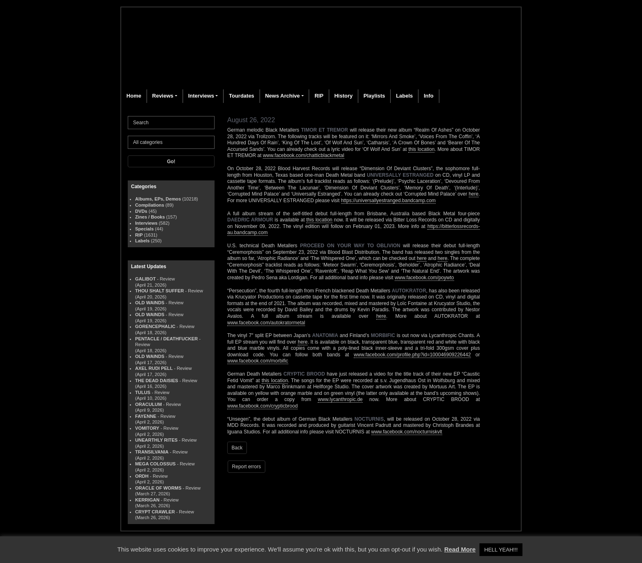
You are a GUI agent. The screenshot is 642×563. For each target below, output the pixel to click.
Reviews (163, 96)
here (474, 194)
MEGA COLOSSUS (155, 463)
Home (134, 96)
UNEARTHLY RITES (156, 440)
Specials (144, 228)
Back (237, 448)
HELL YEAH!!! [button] (501, 550)
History (343, 96)
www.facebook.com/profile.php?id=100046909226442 (412, 355)
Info (429, 96)
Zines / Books (150, 216)
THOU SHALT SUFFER (159, 290)
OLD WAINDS (149, 302)
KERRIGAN (147, 499)
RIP (318, 96)
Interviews (201, 96)
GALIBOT (145, 278)
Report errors (246, 467)
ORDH (142, 476)
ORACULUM (148, 404)
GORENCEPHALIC (155, 326)
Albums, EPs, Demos (158, 198)
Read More (460, 549)
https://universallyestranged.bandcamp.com (388, 200)
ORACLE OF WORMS (158, 488)
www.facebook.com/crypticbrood (262, 406)
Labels (404, 96)
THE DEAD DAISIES (156, 380)
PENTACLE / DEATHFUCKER (166, 338)
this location (421, 149)
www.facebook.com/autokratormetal (266, 323)
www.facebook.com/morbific (257, 361)
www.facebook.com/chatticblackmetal (303, 155)
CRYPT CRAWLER (155, 511)
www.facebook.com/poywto (424, 277)
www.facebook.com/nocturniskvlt (406, 432)
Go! (171, 161)
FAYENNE (145, 416)
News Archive (282, 96)
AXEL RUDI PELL (154, 368)
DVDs (141, 211)
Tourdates (241, 96)
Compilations (149, 205)
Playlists (374, 96)
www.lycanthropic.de (340, 399)
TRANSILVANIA (152, 451)
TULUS (142, 392)
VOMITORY (147, 428)
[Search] (171, 122)
